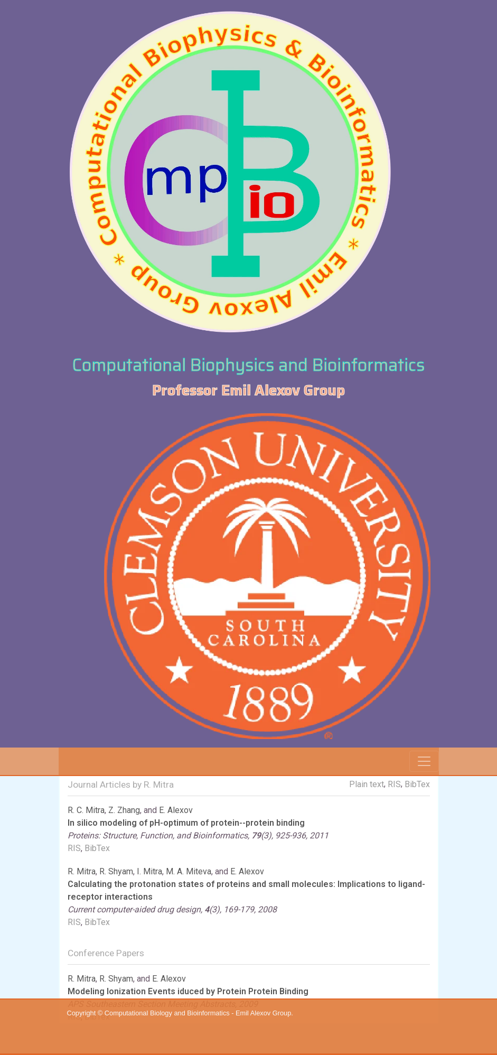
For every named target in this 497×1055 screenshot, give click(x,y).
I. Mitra (149, 871)
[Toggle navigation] (424, 761)
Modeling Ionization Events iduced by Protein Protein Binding (188, 991)
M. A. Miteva (188, 871)
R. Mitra (82, 871)
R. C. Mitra (86, 810)
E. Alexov (176, 810)
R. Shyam (116, 871)
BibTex (417, 784)
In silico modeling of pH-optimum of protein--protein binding (186, 823)
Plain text (366, 784)
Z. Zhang (124, 810)
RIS (394, 784)
